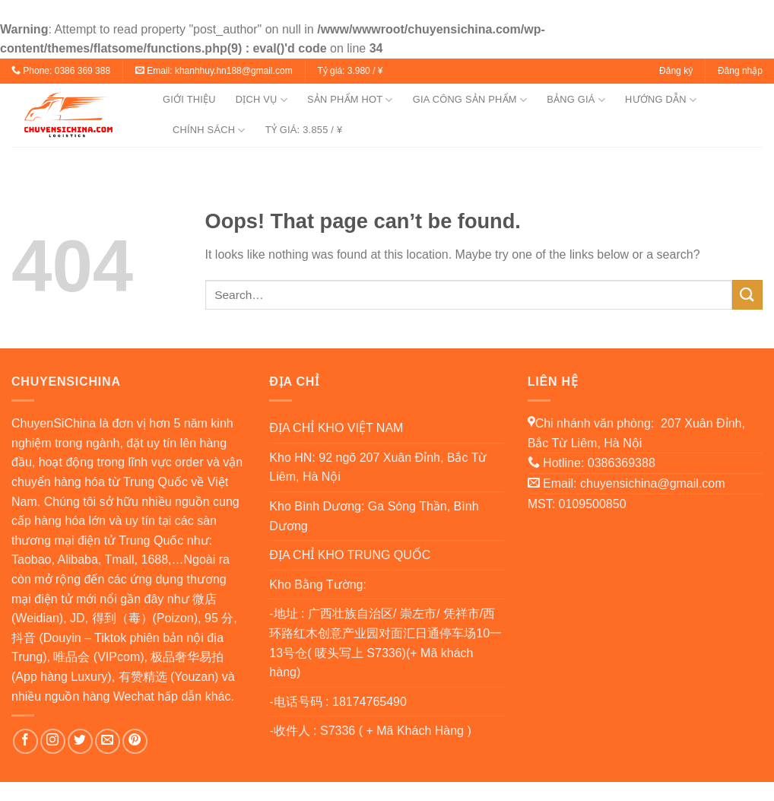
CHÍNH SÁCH (209, 130)
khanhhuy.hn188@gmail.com (234, 70)
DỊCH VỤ (261, 100)
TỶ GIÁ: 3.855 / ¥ (304, 129)
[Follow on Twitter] (80, 741)
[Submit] (747, 295)
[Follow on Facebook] (25, 741)
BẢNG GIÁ (576, 100)
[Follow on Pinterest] (135, 741)
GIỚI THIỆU (189, 99)
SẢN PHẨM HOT (350, 100)
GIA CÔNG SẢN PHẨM (470, 100)
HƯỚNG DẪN (660, 100)
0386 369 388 (82, 70)
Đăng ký (676, 70)
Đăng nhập (740, 70)
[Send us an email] (107, 741)
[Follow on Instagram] (52, 741)
